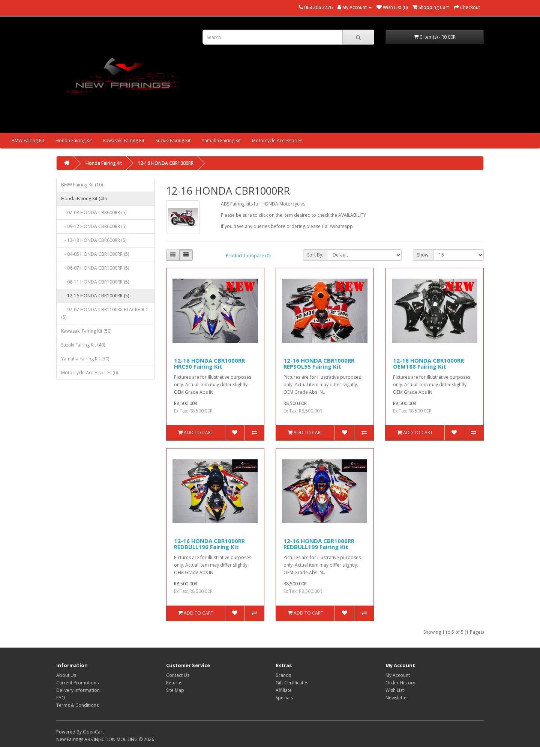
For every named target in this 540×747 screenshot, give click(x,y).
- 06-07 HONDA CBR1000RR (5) (95, 268)
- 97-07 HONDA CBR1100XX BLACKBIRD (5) (104, 313)
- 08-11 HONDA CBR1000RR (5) (95, 282)
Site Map (175, 690)
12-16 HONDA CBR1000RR (166, 163)
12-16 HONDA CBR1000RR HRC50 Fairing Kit (209, 363)
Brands (283, 675)
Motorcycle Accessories (277, 140)
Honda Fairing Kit (74, 140)
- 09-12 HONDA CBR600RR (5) (93, 226)
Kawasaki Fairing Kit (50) (86, 331)
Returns (174, 683)
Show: (423, 255)
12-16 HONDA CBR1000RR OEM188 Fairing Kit (428, 363)
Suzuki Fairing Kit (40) (83, 345)
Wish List (395, 690)
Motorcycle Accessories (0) (89, 372)
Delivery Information (78, 690)
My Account (398, 675)
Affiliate (284, 690)
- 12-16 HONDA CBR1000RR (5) (95, 295)
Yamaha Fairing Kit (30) (85, 359)
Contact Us (177, 675)
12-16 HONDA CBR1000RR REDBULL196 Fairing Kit (209, 544)
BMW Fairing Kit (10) (82, 185)
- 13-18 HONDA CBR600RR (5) (93, 240)
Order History (400, 683)
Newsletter (397, 697)
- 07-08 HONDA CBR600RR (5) (93, 212)
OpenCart (93, 732)
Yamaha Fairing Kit (221, 140)
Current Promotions (77, 683)
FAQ (60, 697)
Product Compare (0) (248, 255)
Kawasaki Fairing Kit (123, 140)
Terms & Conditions (77, 705)
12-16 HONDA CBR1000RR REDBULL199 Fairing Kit (319, 544)
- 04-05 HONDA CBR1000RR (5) (95, 254)
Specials (284, 697)
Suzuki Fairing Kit (173, 140)
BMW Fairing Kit (28, 140)
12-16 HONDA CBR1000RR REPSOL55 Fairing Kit (319, 363)
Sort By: (315, 255)
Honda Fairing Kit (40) (83, 198)
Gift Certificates (292, 683)
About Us (66, 675)
